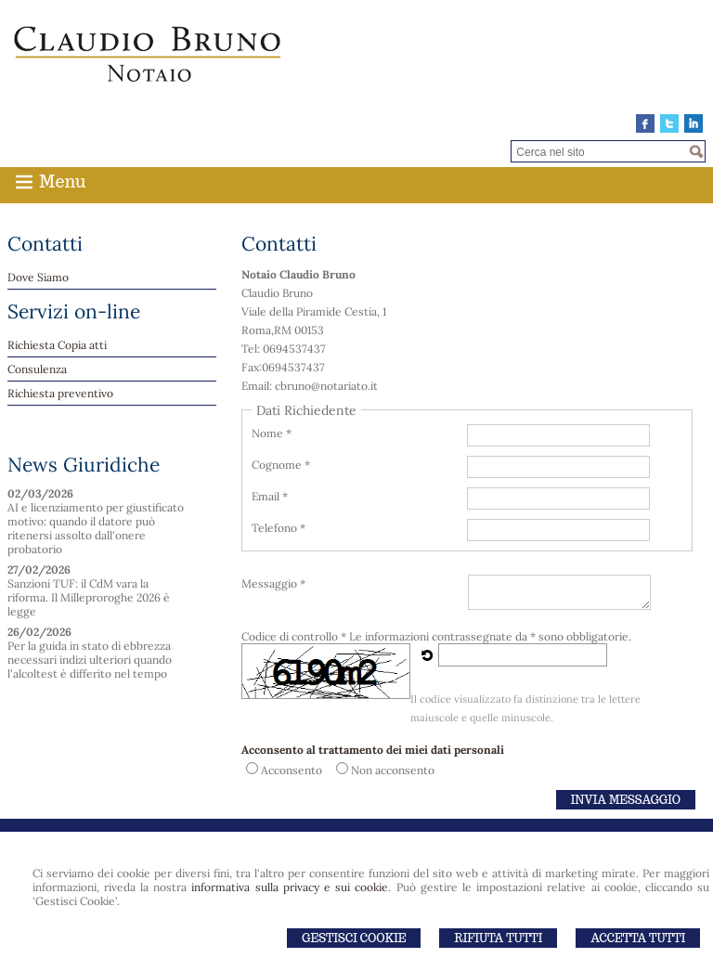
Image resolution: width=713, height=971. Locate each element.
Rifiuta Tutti (498, 938)
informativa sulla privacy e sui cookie (289, 887)
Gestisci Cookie (354, 938)
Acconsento (291, 770)
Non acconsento (392, 770)
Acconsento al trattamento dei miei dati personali (372, 750)
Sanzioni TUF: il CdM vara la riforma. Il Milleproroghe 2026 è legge (88, 597)
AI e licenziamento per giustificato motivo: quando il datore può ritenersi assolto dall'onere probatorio (95, 528)
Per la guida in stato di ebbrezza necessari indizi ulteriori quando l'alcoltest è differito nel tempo (89, 659)
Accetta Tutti (637, 938)
